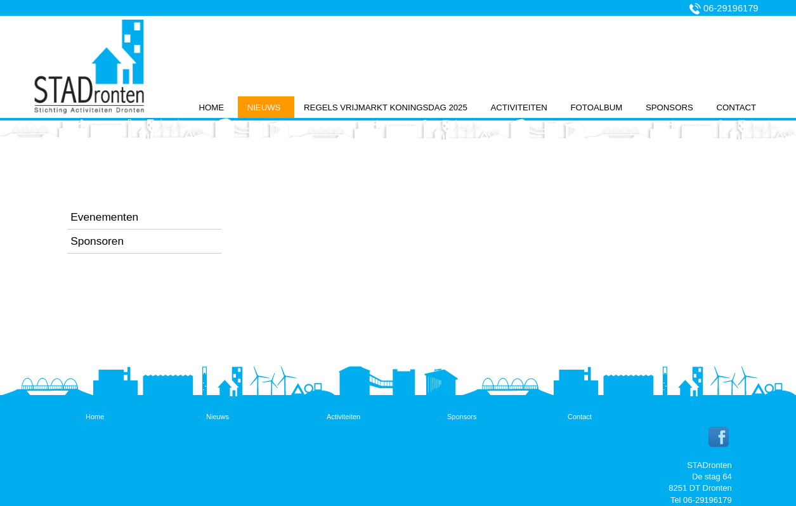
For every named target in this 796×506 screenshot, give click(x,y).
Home (211, 107)
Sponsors (669, 107)
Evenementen (104, 217)
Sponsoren (97, 241)
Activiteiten (518, 107)
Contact (736, 107)
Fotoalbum (597, 107)
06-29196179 (730, 8)
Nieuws (264, 107)
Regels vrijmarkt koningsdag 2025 (385, 107)
